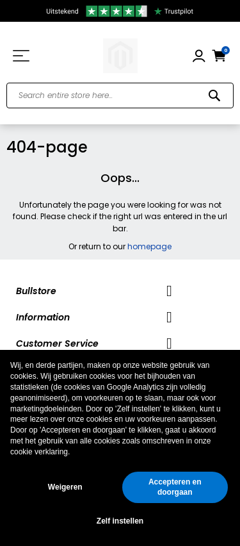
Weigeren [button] (65, 487)
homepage (149, 246)
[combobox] (120, 95)
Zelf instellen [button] (120, 521)
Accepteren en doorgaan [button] (175, 487)
